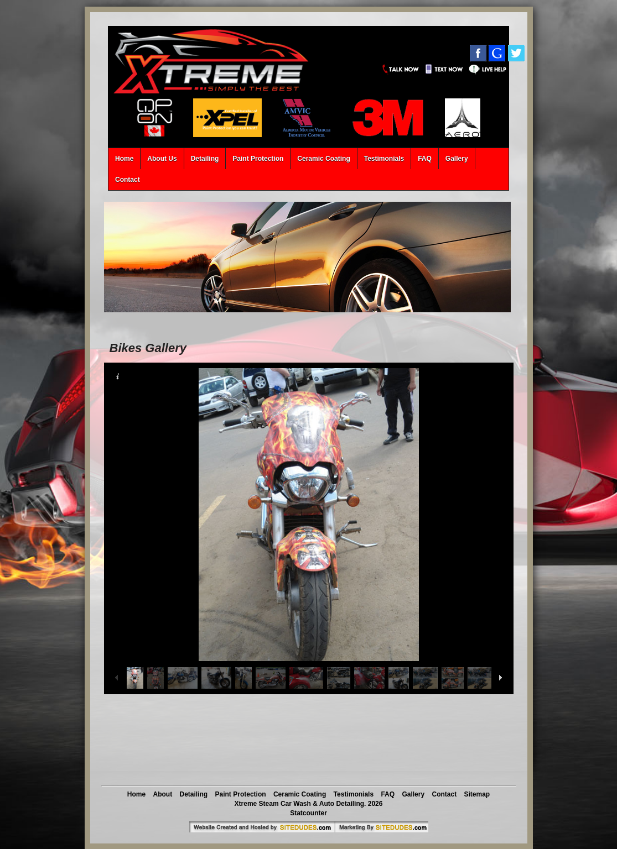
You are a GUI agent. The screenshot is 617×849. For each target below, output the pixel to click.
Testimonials (384, 159)
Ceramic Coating (323, 159)
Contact (127, 180)
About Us (162, 159)
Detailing (205, 159)
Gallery (456, 159)
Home (124, 159)
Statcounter (308, 813)
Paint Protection (257, 159)
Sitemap (477, 794)
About (163, 794)
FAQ (425, 159)
